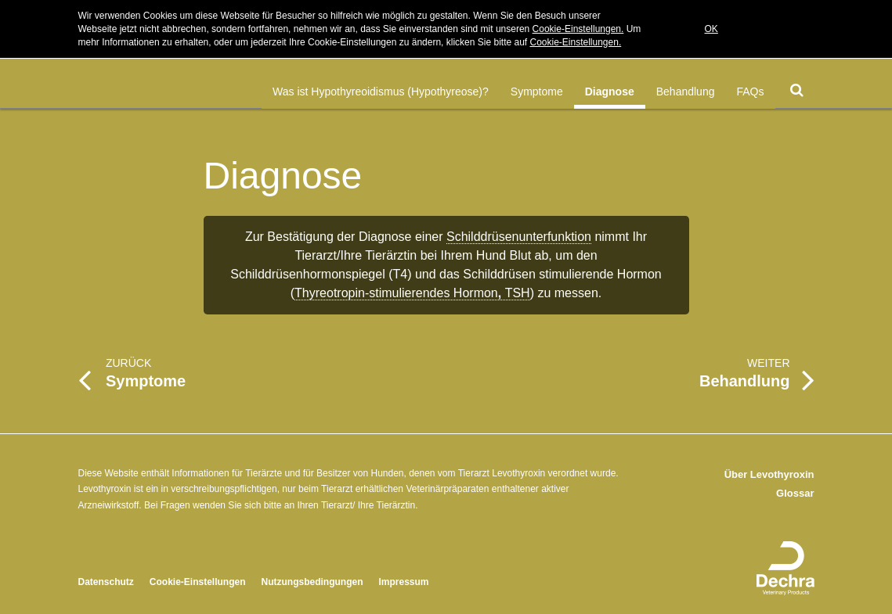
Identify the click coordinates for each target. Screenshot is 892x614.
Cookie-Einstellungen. (578, 28)
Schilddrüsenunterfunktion (518, 236)
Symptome (537, 91)
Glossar (795, 493)
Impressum (404, 581)
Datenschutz (106, 581)
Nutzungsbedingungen (312, 581)
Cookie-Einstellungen (198, 581)
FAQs (750, 91)
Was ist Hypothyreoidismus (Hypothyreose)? (381, 91)
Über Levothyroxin (769, 474)
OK (711, 28)
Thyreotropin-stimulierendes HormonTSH (412, 293)
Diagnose (609, 91)
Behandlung (685, 91)
